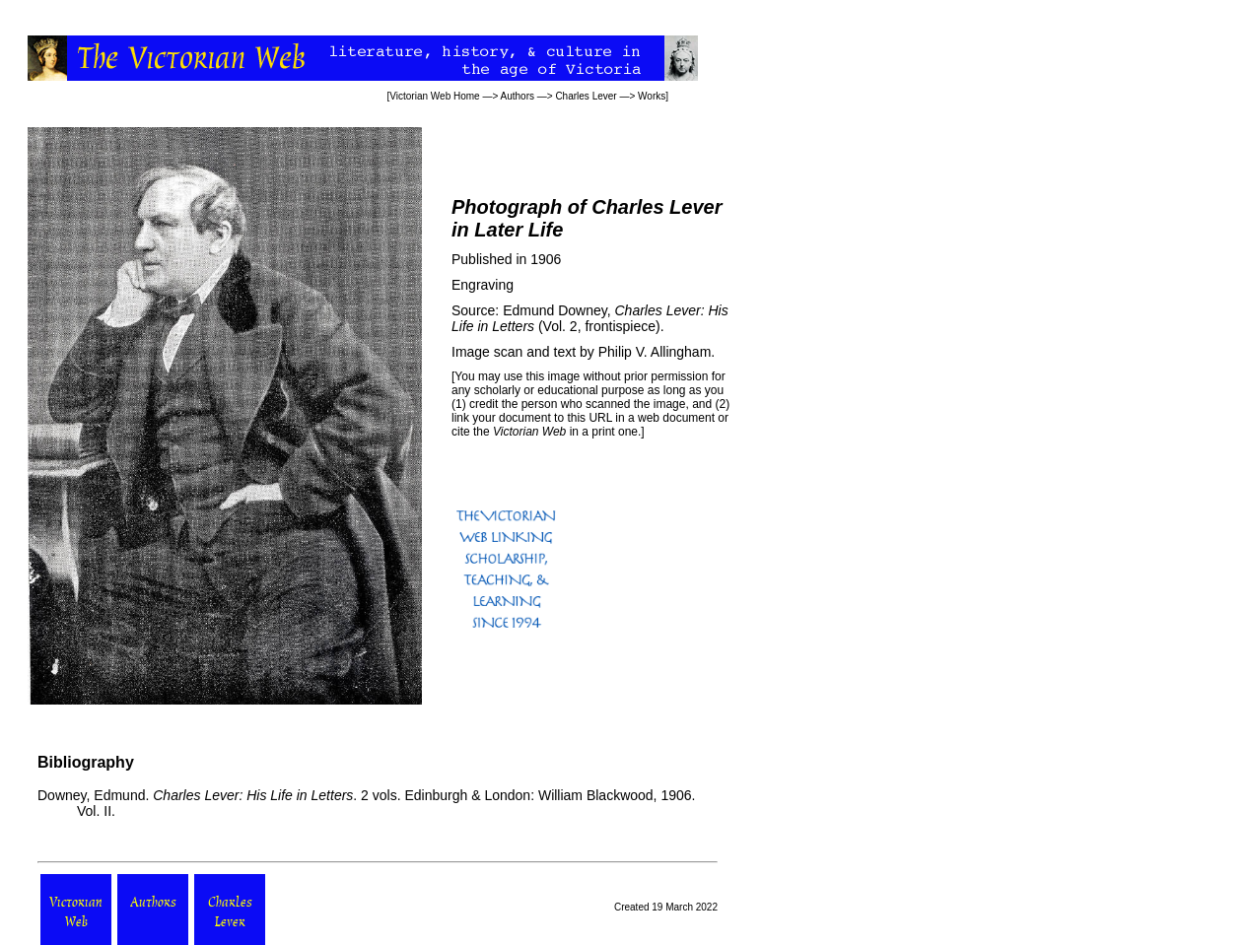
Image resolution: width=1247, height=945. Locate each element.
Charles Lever (585, 96)
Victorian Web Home (434, 96)
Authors (517, 96)
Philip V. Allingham (655, 352)
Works (651, 96)
